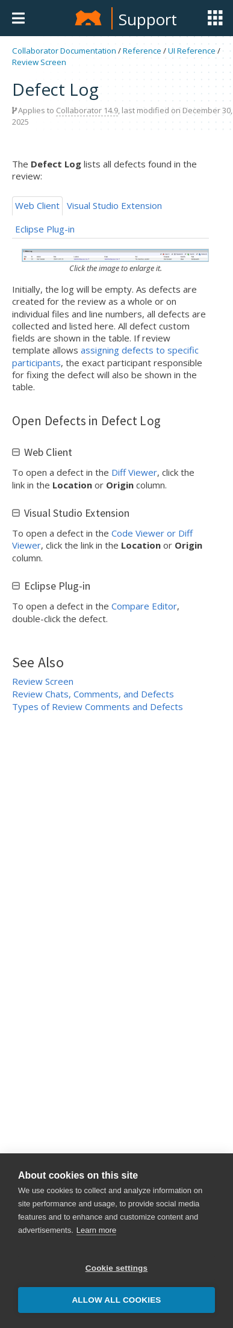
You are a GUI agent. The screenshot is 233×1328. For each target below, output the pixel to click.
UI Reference (192, 50)
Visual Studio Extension (114, 205)
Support (148, 19)
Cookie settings (116, 1268)
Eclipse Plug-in (45, 229)
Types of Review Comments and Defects (97, 706)
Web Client (37, 205)
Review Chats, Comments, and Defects (93, 694)
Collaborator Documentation (64, 50)
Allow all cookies (116, 1300)
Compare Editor (144, 606)
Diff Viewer (134, 472)
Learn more (96, 1230)
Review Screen (39, 62)
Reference (142, 50)
